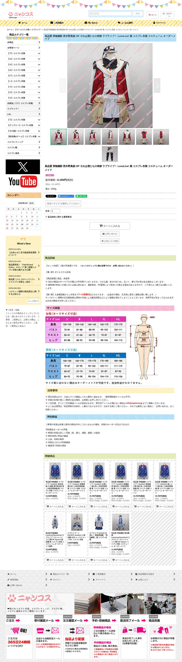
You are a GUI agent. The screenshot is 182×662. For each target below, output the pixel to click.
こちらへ (22, 326)
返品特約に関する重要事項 (59, 217)
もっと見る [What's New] (33, 301)
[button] (125, 23)
